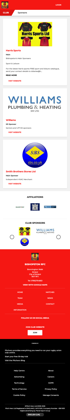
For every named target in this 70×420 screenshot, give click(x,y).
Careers (50, 377)
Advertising (19, 377)
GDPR (50, 383)
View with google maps (35, 285)
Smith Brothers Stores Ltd (20, 171)
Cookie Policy (19, 395)
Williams (11, 120)
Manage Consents (51, 395)
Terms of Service (19, 389)
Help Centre (19, 371)
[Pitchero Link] (35, 346)
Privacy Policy (51, 389)
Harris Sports (13, 50)
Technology (19, 383)
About (50, 371)
